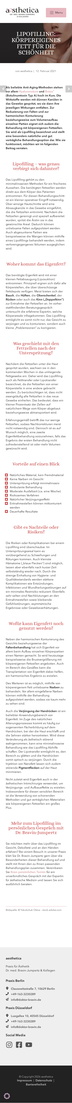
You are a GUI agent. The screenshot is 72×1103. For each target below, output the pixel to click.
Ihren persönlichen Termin (28, 872)
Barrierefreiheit (36, 1085)
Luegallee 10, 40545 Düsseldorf (32, 1016)
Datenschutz (44, 1081)
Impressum (24, 1081)
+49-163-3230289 (23, 994)
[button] (7, 1096)
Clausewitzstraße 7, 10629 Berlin (33, 989)
